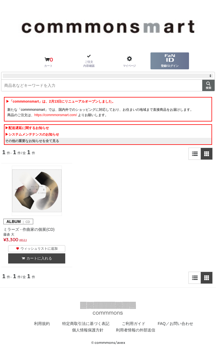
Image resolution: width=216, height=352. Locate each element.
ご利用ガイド (133, 323)
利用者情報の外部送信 (135, 330)
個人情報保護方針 (88, 330)
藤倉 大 (8, 234)
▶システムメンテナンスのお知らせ (32, 134)
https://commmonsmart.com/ (55, 115)
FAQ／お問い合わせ (175, 323)
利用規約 (42, 323)
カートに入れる (39, 258)
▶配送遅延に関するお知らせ (27, 128)
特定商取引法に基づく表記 (85, 323)
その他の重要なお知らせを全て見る (32, 141)
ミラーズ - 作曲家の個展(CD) (29, 229)
